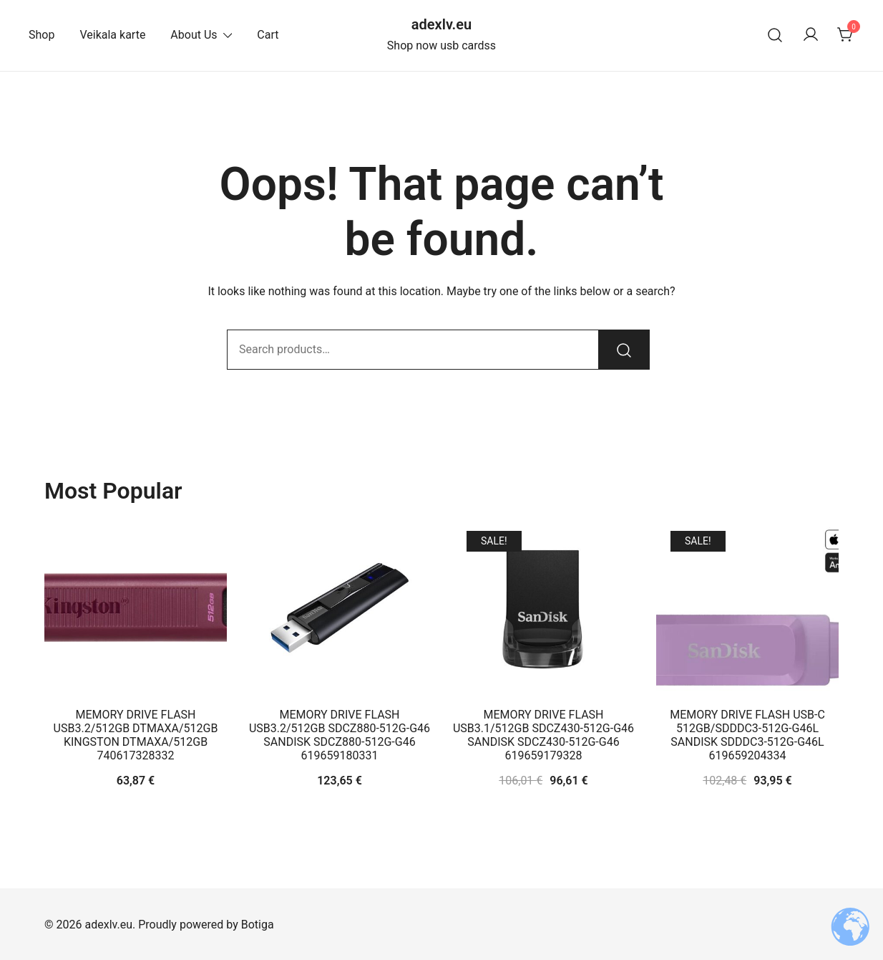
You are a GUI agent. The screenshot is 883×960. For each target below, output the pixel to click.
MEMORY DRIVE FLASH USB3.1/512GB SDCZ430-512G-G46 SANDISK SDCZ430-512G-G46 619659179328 (543, 735)
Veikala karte (112, 35)
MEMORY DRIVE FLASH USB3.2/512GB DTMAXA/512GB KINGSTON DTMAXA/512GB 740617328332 (136, 735)
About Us (193, 35)
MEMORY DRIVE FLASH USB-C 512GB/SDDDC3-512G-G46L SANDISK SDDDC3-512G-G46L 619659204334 (747, 735)
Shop (41, 35)
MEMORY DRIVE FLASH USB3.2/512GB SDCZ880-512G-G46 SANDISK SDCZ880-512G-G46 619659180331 (339, 735)
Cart (267, 35)
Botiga (257, 924)
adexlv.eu (441, 24)
